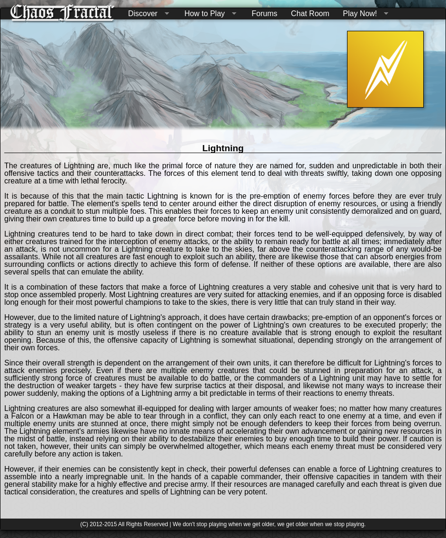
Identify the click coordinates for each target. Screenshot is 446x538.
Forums (264, 13)
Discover (146, 13)
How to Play (208, 13)
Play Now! (363, 13)
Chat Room (310, 13)
